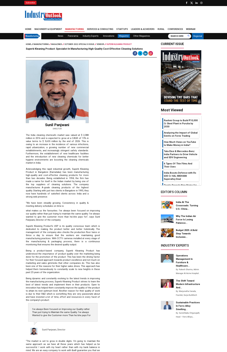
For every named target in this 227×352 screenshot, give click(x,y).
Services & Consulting (100, 30)
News (60, 36)
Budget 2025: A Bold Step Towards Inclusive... (187, 234)
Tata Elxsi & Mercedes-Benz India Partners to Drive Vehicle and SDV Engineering (180, 154)
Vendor (100, 45)
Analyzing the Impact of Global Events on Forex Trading (181, 135)
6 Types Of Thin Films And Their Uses (178, 166)
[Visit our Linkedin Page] (196, 3)
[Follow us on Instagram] (201, 3)
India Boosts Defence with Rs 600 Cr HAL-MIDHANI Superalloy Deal (180, 176)
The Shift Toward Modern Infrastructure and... (188, 284)
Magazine (124, 36)
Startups (122, 30)
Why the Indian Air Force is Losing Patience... (186, 220)
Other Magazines (141, 36)
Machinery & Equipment (48, 30)
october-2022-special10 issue (79, 45)
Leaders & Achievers (143, 30)
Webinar (190, 30)
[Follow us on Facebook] (186, 3)
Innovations (108, 36)
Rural (161, 30)
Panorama (73, 36)
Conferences (175, 30)
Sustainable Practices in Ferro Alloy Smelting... (188, 306)
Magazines (56, 45)
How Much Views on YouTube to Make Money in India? (180, 144)
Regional (197, 36)
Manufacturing (74, 30)
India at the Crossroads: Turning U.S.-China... (187, 206)
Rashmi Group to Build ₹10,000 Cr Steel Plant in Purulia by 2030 (181, 123)
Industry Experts (90, 36)
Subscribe (30, 3)
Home (28, 30)
